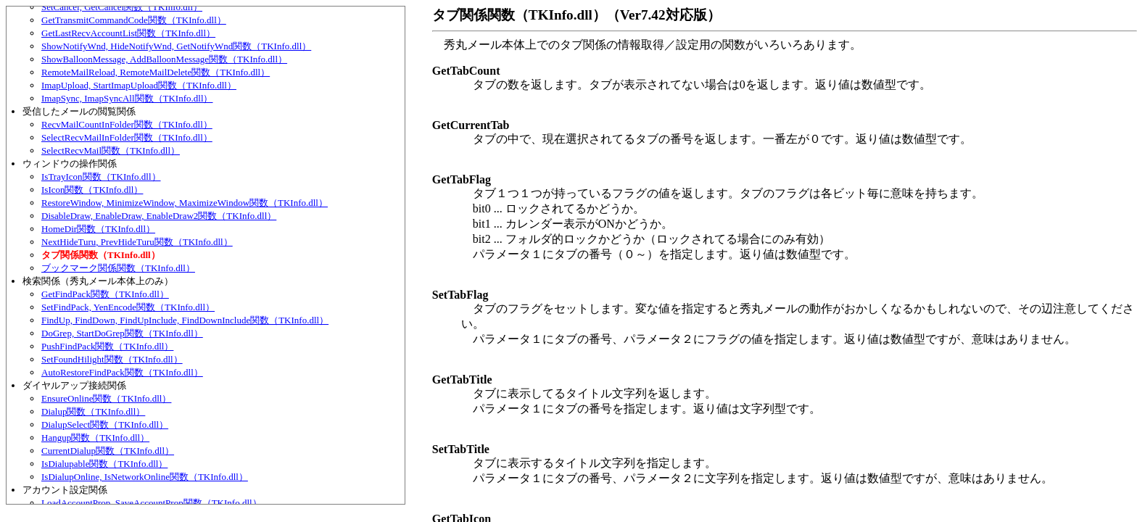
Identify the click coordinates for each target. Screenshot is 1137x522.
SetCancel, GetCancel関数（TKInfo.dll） (121, 6)
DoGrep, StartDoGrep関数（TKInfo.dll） (122, 333)
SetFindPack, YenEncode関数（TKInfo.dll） (128, 307)
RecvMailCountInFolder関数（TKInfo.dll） (126, 124)
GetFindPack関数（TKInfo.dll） (105, 294)
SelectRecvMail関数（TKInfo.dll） (110, 150)
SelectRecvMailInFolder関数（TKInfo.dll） (126, 137)
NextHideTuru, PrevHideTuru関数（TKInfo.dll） (137, 241)
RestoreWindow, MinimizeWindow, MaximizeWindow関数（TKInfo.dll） (184, 202)
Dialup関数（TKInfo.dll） (93, 411)
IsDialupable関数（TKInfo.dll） (104, 463)
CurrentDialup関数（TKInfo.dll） (107, 450)
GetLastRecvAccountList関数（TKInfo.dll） (128, 33)
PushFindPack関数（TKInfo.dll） (107, 346)
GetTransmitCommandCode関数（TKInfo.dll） (133, 19)
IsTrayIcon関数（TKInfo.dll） (101, 176)
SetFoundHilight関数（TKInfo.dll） (112, 359)
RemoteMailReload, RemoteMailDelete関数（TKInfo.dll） (155, 72)
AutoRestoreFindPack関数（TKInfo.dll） (122, 372)
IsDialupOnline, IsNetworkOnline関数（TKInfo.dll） (144, 476)
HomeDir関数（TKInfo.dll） (98, 228)
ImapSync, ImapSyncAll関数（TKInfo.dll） (127, 98)
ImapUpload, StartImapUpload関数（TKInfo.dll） (138, 85)
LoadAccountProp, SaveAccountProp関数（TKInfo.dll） (151, 502)
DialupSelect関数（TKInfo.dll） (104, 424)
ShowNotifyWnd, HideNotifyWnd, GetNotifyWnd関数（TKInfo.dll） (176, 46)
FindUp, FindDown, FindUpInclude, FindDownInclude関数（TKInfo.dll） (184, 320)
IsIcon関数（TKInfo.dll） (92, 189)
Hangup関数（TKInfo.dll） (95, 437)
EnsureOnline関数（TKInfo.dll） (106, 398)
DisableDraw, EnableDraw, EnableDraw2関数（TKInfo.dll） (158, 215)
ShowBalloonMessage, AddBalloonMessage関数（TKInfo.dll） (164, 59)
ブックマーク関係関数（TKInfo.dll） (118, 267)
